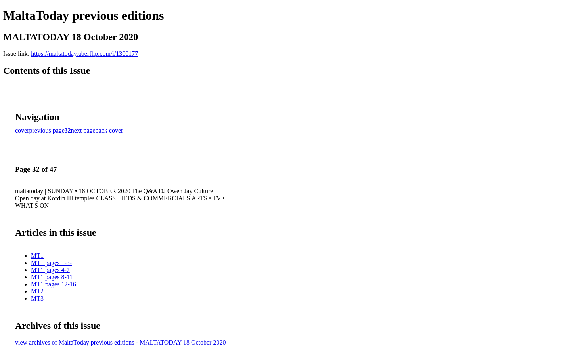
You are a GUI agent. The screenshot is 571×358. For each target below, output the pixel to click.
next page (83, 130)
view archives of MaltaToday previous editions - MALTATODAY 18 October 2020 (120, 342)
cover (22, 130)
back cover (109, 130)
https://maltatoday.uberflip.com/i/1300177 (84, 53)
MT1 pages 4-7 (50, 270)
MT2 (37, 291)
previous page (47, 130)
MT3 (37, 298)
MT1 (37, 255)
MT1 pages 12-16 (53, 284)
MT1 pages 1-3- (51, 262)
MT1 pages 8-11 (52, 277)
